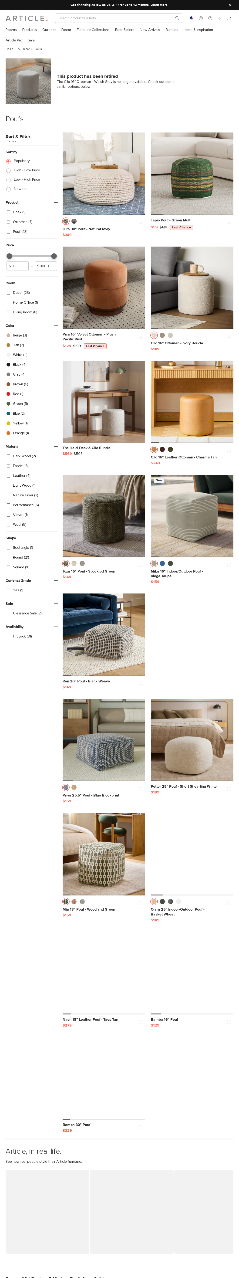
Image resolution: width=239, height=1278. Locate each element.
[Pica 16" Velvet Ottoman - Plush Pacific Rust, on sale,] (104, 288)
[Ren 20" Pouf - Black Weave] (104, 634)
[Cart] (229, 19)
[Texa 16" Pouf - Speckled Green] (104, 516)
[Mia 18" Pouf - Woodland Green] (104, 854)
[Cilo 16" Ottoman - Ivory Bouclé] (192, 288)
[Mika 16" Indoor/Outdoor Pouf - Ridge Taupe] (192, 516)
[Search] (115, 18)
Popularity (22, 161)
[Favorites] (219, 19)
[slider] (9, 256)
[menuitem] (11, 30)
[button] (200, 18)
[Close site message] (229, 5)
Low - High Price (27, 179)
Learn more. (159, 5)
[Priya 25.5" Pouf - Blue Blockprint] (104, 740)
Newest (20, 189)
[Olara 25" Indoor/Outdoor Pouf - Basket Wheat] (192, 854)
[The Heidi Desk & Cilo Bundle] (104, 405)
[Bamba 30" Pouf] (104, 1078)
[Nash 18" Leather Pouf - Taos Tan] (104, 973)
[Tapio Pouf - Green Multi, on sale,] (192, 173)
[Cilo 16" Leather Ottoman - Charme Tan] (192, 402)
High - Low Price (27, 170)
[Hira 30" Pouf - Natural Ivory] (104, 173)
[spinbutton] (18, 266)
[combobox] (191, 18)
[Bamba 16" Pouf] (192, 973)
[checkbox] (32, 212)
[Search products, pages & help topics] (175, 18)
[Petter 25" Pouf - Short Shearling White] (192, 740)
